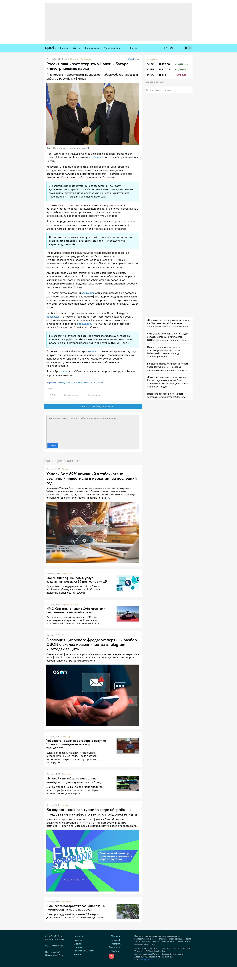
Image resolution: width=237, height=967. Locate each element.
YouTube (114, 951)
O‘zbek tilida (133, 59)
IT (63, 635)
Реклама (149, 90)
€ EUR (151, 69)
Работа (77, 954)
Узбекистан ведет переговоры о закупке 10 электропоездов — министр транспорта (76, 744)
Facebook (114, 940)
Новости (65, 48)
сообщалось (84, 323)
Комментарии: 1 (70, 395)
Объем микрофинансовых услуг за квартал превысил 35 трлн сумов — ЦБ (76, 579)
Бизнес (65, 469)
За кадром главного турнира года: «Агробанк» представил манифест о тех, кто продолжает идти (91, 811)
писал (64, 371)
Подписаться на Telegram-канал (93, 406)
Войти (53, 445)
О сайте (77, 944)
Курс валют (152, 59)
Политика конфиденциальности (84, 949)
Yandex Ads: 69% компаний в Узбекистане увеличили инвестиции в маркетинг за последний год (91, 478)
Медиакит (158, 90)
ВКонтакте (115, 947)
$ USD (150, 64)
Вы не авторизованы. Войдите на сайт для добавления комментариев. (92, 428)
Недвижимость (92, 48)
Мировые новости (69, 604)
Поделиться (92, 395)
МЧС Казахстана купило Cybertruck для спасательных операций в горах (75, 610)
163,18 (162, 74)
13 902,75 (164, 69)
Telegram (114, 936)
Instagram (115, 944)
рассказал (52, 316)
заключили (88, 292)
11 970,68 (164, 64)
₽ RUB (150, 74)
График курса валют (155, 82)
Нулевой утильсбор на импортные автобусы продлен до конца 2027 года (74, 780)
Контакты (168, 90)
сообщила (95, 157)
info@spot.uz (147, 959)
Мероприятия (112, 48)
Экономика (67, 574)
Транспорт (66, 736)
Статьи (77, 48)
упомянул (91, 351)
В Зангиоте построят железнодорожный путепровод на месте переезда (76, 907)
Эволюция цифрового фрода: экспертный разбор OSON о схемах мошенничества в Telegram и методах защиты (91, 644)
